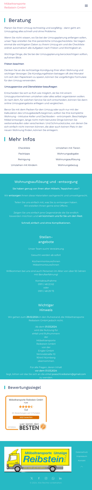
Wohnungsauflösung (68, 159)
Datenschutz (82, 452)
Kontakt (81, 461)
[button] (86, 5)
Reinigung (24, 159)
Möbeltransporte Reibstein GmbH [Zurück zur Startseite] (15, 5)
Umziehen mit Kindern (24, 165)
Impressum (81, 457)
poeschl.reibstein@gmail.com (69, 374)
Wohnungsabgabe (68, 153)
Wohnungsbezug (68, 165)
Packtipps (24, 153)
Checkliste (24, 148)
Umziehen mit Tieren (68, 148)
